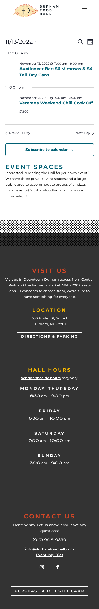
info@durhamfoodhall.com (49, 549)
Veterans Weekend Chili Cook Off (56, 103)
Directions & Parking (49, 336)
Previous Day (17, 133)
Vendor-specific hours (41, 378)
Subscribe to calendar (46, 149)
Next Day (85, 133)
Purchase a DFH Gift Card (49, 591)
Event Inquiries (49, 555)
